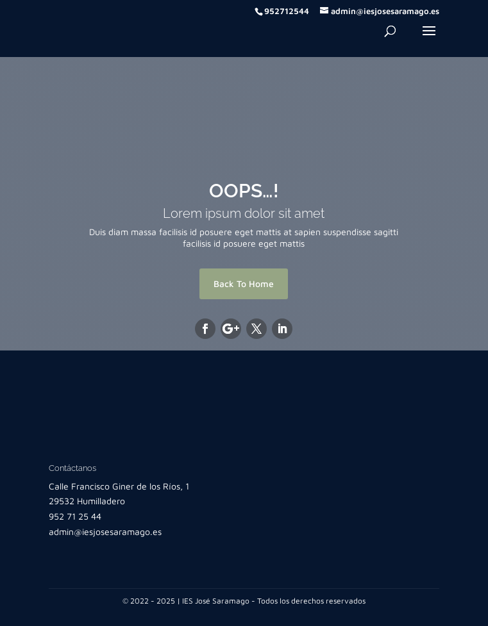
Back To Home (244, 283)
